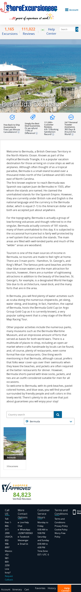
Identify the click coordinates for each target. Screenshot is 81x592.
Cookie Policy (61, 529)
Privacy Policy (61, 525)
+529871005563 (25, 533)
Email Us (23, 543)
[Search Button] (76, 29)
